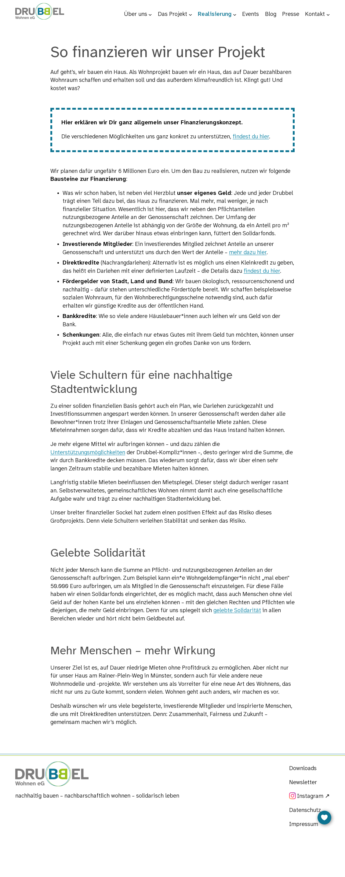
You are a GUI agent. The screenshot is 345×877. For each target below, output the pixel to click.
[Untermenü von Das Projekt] (190, 14)
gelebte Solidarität (237, 611)
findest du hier (251, 137)
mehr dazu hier (248, 253)
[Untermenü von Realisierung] (234, 14)
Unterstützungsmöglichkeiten (87, 453)
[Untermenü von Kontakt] (328, 14)
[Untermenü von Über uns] (150, 14)
